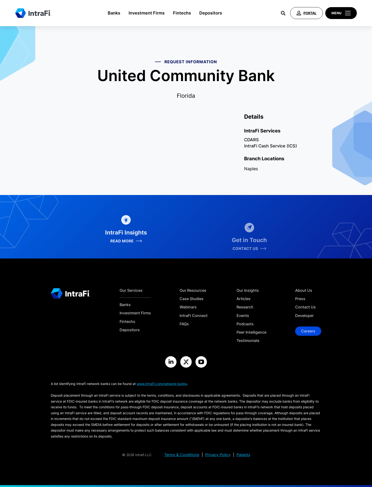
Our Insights (248, 290)
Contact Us (305, 307)
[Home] (33, 13)
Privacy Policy (218, 455)
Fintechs (182, 12)
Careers (308, 331)
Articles (244, 299)
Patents (243, 455)
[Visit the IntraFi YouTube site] (201, 362)
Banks (114, 12)
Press (300, 299)
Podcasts (245, 324)
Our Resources (193, 290)
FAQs (184, 324)
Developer (304, 315)
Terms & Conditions (181, 455)
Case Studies (192, 299)
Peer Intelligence (251, 332)
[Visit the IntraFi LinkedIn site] (171, 362)
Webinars (188, 307)
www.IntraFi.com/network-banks (162, 384)
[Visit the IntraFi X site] (186, 362)
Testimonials (248, 340)
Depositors (210, 12)
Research (245, 307)
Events (243, 315)
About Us (303, 290)
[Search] (283, 13)
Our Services (131, 290)
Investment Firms (147, 12)
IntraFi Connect (194, 315)
